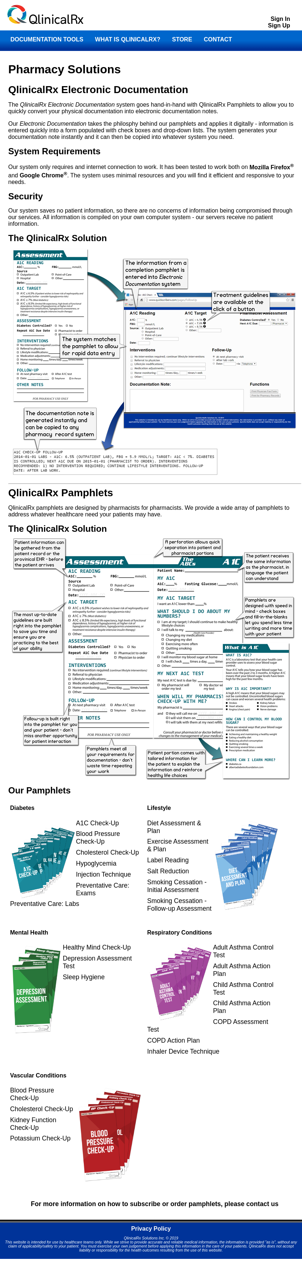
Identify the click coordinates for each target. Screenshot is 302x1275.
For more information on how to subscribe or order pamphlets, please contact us (154, 1204)
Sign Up (279, 25)
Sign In (280, 19)
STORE (182, 39)
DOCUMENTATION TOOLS (47, 39)
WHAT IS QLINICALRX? (127, 39)
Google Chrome (43, 175)
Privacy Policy (151, 1229)
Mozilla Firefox (272, 167)
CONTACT (218, 39)
